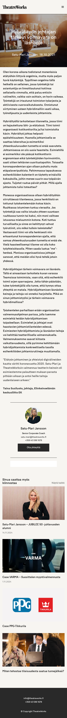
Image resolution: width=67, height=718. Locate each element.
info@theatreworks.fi (33, 698)
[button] (63, 7)
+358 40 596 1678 (33, 440)
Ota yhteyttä (33, 447)
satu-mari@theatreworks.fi (33, 437)
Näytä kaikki (58, 483)
